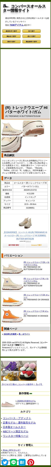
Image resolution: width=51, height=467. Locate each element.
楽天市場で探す (14, 245)
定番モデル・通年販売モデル (19, 422)
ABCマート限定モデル (15, 431)
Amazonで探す (36, 245)
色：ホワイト (24, 334)
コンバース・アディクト (17, 418)
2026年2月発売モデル (26, 401)
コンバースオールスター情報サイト (24, 8)
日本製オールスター (14, 427)
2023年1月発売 (10, 334)
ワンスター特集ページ (15, 436)
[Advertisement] (25, 76)
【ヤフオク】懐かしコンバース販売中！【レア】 (22, 384)
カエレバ (28, 241)
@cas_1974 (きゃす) (11, 450)
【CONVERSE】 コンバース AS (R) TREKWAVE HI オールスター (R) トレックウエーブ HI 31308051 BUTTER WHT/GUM (25, 235)
